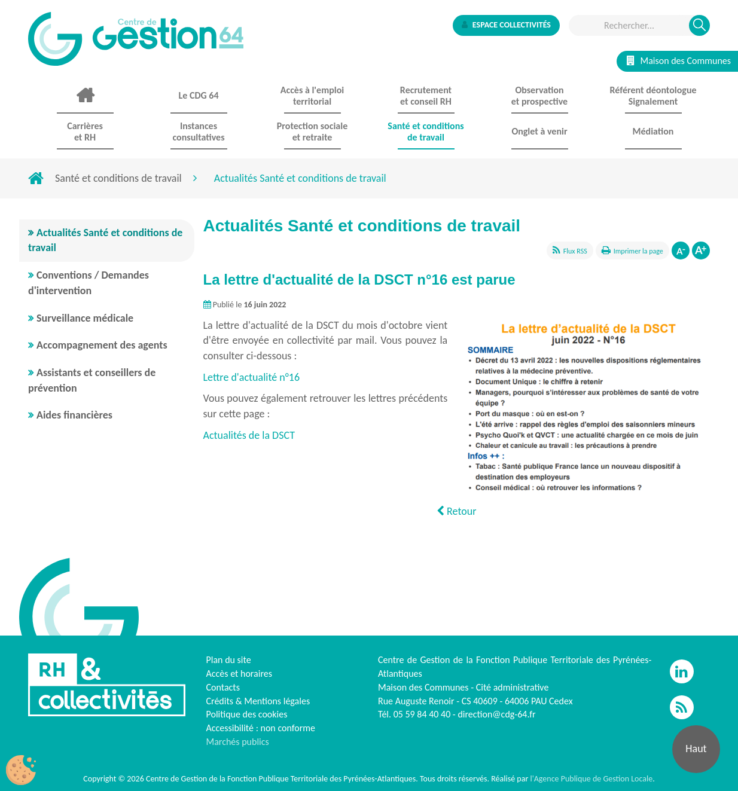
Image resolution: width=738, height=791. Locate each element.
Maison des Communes (679, 60)
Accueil (85, 96)
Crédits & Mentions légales (258, 701)
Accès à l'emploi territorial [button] (312, 95)
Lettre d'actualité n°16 (251, 377)
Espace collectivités (506, 25)
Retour (456, 511)
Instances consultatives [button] (198, 131)
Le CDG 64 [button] (198, 95)
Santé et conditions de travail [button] (425, 131)
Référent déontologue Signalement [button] (652, 95)
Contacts (223, 687)
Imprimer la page (638, 251)
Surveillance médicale (84, 318)
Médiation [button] (653, 131)
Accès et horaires (239, 673)
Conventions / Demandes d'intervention (88, 282)
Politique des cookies (247, 714)
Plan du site (228, 659)
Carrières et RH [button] (85, 131)
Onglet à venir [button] (539, 131)
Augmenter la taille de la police (701, 250)
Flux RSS (575, 251)
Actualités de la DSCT (250, 435)
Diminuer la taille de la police (681, 250)
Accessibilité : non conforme (261, 728)
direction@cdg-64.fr (496, 714)
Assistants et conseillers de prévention (91, 380)
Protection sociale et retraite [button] (312, 131)
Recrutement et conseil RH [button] (426, 95)
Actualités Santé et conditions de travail (105, 240)
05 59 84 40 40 (422, 714)
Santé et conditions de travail (118, 178)
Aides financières (74, 415)
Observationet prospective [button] (539, 95)
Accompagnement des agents (101, 345)
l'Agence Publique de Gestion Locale (591, 779)
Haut (695, 748)
